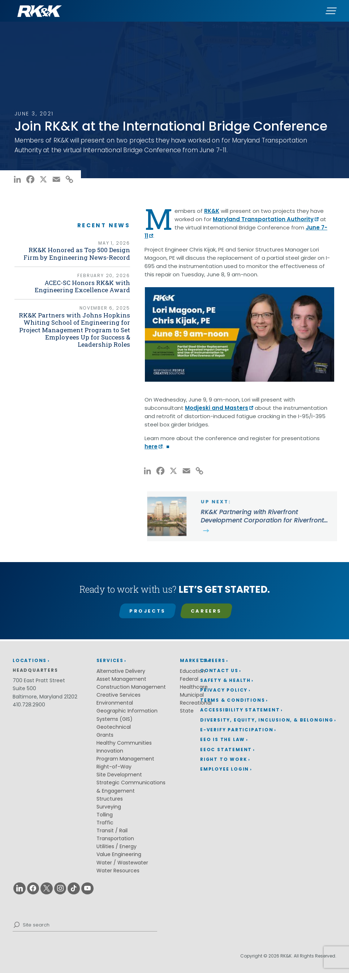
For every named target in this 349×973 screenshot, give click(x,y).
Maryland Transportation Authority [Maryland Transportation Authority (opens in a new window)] (263, 219)
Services (110, 660)
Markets (193, 660)
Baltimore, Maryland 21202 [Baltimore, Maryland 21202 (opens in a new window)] (45, 696)
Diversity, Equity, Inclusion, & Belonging (266, 720)
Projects (147, 611)
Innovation (109, 750)
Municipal (192, 694)
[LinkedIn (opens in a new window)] (17, 181)
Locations (30, 660)
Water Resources (117, 870)
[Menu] (331, 11)
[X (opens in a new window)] (43, 181)
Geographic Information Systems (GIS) (127, 714)
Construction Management (131, 687)
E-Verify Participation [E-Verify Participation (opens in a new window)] (236, 730)
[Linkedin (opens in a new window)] (19, 889)
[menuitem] (268, 660)
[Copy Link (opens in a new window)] (69, 181)
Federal (189, 679)
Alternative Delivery (120, 671)
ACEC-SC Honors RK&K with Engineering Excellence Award (91, 288)
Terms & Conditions (232, 700)
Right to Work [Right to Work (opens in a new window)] (223, 759)
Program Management (125, 758)
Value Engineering (118, 854)
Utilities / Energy (116, 846)
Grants (104, 734)
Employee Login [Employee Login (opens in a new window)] (224, 769)
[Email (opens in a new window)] (56, 181)
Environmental (114, 702)
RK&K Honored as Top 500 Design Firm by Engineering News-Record (82, 254)
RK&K (211, 211)
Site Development (119, 774)
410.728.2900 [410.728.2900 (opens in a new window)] (29, 704)
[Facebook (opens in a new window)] (30, 181)
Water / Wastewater (122, 862)
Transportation (115, 838)
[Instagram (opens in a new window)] (60, 889)
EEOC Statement (226, 749)
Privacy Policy (223, 690)
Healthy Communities (124, 742)
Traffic (104, 822)
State (187, 710)
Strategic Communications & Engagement (130, 786)
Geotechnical (113, 727)
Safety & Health (225, 680)
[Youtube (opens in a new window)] (87, 889)
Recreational (196, 702)
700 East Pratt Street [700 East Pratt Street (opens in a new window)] (39, 680)
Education (192, 671)
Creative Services (118, 694)
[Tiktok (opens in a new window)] (74, 889)
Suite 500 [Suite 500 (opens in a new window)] (24, 688)
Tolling (104, 814)
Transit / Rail (112, 830)
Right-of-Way (114, 766)
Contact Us (219, 670)
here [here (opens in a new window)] (151, 446)
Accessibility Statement (240, 710)
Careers (206, 611)
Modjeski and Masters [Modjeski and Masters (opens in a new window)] (216, 408)
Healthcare (194, 687)
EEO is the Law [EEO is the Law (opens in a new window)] (222, 739)
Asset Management (121, 679)
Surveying (108, 806)
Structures (109, 798)
